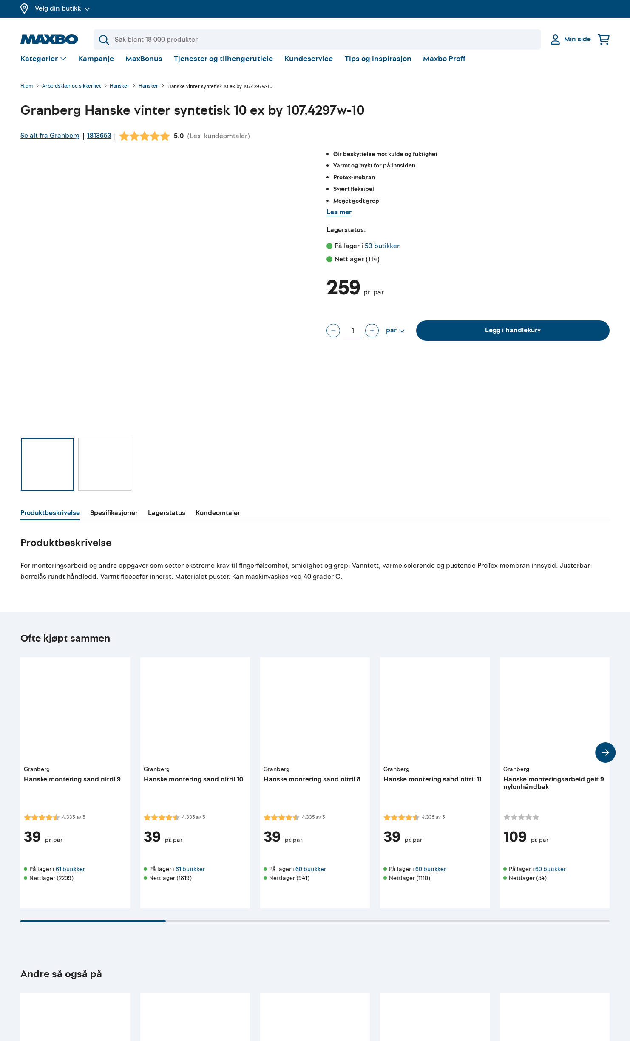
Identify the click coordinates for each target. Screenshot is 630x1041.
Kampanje (96, 65)
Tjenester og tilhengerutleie (223, 65)
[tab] (50, 521)
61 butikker (70, 876)
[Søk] (317, 39)
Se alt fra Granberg (49, 142)
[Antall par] (352, 337)
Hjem (26, 93)
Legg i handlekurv (513, 337)
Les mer (339, 218)
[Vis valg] (43, 66)
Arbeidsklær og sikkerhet (71, 93)
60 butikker (310, 876)
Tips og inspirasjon (378, 65)
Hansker (119, 93)
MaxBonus (143, 65)
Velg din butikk (62, 8)
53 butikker (382, 252)
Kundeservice (308, 65)
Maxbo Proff (444, 65)
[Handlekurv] (604, 39)
